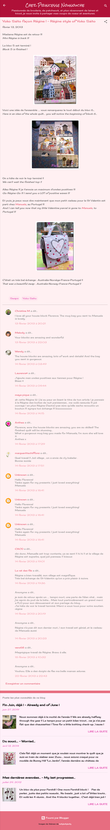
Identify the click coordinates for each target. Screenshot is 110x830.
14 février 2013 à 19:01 (30, 561)
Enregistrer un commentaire (23, 683)
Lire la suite (98, 731)
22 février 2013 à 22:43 (31, 675)
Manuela (20, 204)
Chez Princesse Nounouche (55, 5)
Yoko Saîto (30, 298)
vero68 (19, 647)
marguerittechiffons (27, 453)
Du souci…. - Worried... (18, 741)
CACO (19, 548)
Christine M (22, 310)
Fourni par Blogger (55, 817)
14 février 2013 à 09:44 (30, 385)
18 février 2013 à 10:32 (30, 657)
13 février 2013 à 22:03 (31, 342)
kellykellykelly (65, 824)
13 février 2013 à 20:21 (30, 323)
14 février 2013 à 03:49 (30, 364)
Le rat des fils (23, 570)
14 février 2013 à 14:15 (29, 413)
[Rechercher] (106, 6)
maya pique (22, 394)
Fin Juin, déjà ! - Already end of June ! (31, 705)
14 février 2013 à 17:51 (29, 465)
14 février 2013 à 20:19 (30, 613)
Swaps (14, 298)
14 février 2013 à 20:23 (31, 638)
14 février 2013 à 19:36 (30, 583)
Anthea (19, 422)
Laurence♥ (21, 373)
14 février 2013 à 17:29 (30, 443)
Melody (20, 332)
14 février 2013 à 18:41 (29, 490)
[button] (106, 22)
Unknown (21, 474)
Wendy (19, 351)
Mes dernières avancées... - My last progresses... (38, 777)
